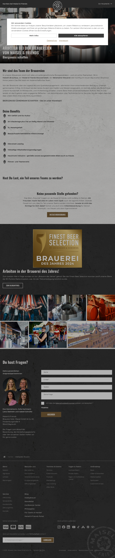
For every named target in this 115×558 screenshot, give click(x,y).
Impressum (63, 41)
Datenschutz (52, 41)
